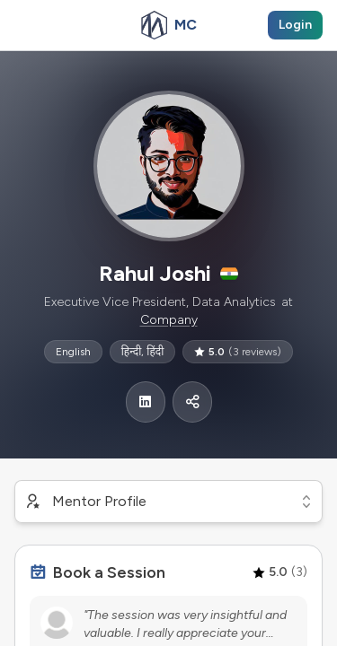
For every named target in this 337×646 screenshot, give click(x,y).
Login (295, 24)
